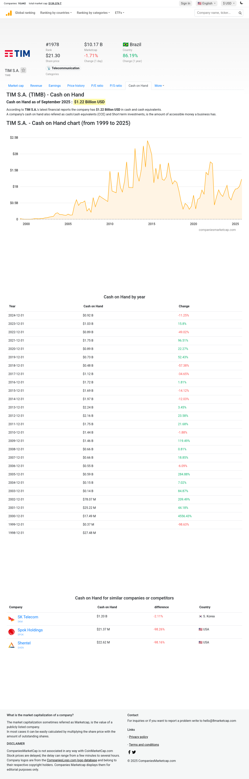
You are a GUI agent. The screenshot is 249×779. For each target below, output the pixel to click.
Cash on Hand (138, 86)
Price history (76, 86)
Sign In (185, 3)
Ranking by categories (92, 13)
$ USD (227, 3)
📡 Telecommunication (63, 68)
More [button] (158, 86)
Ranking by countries (54, 13)
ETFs (118, 13)
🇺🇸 (205, 3)
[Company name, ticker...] (219, 13)
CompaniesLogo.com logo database (72, 760)
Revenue (36, 86)
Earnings (55, 86)
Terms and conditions (144, 745)
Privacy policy (138, 737)
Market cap (16, 86)
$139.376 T (54, 3)
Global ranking (25, 13)
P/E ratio (97, 86)
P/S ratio (116, 86)
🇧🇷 (132, 44)
